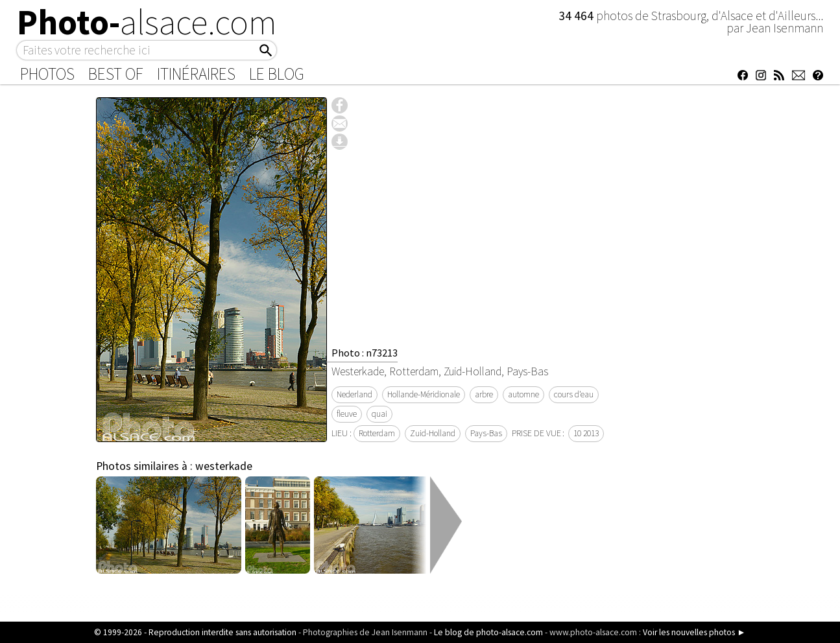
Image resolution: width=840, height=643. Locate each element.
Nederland (354, 394)
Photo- (147, 22)
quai (379, 413)
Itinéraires (196, 74)
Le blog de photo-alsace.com (488, 632)
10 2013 (586, 433)
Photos (47, 74)
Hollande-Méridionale (423, 394)
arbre (484, 394)
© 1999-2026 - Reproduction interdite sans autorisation (195, 632)
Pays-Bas (486, 433)
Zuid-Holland (432, 433)
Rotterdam (377, 433)
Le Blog (276, 74)
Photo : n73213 (364, 352)
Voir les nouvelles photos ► (694, 632)
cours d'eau (574, 394)
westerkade (223, 466)
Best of (115, 74)
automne (523, 394)
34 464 (577, 15)
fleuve (347, 413)
